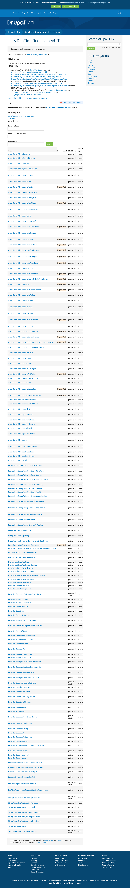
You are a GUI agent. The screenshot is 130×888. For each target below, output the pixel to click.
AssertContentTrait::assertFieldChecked (22, 203)
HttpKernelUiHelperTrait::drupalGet (21, 571)
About (104, 855)
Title (32, 151)
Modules (81, 860)
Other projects (36, 13)
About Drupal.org (108, 863)
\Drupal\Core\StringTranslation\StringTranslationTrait (34, 92)
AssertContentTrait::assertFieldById (21, 187)
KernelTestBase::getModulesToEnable (22, 683)
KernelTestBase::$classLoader (19, 586)
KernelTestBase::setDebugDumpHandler (22, 717)
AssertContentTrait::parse (17, 440)
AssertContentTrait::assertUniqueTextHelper (24, 395)
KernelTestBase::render (16, 711)
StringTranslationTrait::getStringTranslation (24, 817)
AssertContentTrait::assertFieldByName (22, 192)
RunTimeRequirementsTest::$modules (22, 784)
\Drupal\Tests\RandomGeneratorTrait (25, 77)
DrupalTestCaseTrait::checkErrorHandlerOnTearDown (28, 541)
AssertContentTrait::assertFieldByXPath (22, 198)
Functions (91, 67)
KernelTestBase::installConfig (19, 691)
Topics (89, 63)
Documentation (61, 855)
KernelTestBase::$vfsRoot (17, 631)
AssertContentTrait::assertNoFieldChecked (24, 263)
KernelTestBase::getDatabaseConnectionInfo (24, 667)
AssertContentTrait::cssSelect (19, 409)
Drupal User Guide (61, 860)
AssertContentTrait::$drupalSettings (21, 158)
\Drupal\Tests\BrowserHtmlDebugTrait (25, 86)
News (10, 855)
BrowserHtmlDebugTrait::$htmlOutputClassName (26, 471)
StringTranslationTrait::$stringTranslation (23, 803)
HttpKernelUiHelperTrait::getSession (21, 579)
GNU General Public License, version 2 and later (90, 881)
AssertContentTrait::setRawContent (21, 456)
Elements (90, 83)
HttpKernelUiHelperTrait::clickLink (20, 568)
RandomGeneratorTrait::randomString (22, 777)
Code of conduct (37, 872)
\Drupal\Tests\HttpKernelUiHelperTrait (54, 86)
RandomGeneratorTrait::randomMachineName (25, 768)
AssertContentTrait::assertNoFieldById (22, 245)
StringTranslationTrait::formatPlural (21, 807)
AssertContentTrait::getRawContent (21, 424)
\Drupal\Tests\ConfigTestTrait (51, 77)
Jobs (9, 867)
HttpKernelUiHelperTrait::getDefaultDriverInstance (26, 575)
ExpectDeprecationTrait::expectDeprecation (24, 545)
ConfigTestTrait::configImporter (20, 530)
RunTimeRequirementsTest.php (42, 32)
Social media (12, 860)
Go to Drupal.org (9, 13)
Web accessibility (108, 858)
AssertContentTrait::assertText (19, 363)
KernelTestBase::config (16, 649)
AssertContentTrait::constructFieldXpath (23, 404)
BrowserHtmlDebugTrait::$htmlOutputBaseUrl (25, 465)
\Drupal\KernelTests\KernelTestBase (27, 95)
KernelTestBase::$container (18, 599)
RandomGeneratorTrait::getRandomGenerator (25, 762)
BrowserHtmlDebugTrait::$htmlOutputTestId (24, 492)
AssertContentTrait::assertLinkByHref (22, 221)
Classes (90, 65)
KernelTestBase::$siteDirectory (19, 615)
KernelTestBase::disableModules (20, 654)
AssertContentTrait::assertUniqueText (22, 389)
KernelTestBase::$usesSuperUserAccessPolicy (25, 626)
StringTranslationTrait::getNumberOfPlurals (24, 812)
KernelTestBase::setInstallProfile (20, 723)
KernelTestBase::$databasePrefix (20, 602)
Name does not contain (17, 134)
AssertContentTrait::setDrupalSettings (22, 452)
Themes (81, 863)
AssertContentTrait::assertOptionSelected (23, 337)
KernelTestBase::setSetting (18, 729)
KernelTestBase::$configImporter (20, 589)
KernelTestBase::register (17, 707)
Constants (91, 69)
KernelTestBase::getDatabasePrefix (21, 672)
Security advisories (14, 865)
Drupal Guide (59, 858)
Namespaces (92, 76)
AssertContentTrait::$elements (19, 163)
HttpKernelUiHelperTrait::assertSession (22, 565)
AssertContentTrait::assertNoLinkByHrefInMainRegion (28, 279)
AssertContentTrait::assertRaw (19, 358)
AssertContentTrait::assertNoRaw (20, 300)
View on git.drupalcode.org (72, 102)
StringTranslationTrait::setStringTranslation (24, 821)
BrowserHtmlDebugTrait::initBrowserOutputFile (25, 525)
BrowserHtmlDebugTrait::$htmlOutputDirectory (25, 484)
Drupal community (41, 842)
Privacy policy (107, 867)
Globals (90, 72)
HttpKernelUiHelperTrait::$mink (19, 562)
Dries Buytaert (75, 883)
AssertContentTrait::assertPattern (20, 353)
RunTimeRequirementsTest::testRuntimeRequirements (28, 790)
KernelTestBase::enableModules (19, 657)
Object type (12, 141)
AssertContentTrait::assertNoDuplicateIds (23, 227)
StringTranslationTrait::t (17, 826)
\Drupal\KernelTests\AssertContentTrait (52, 74)
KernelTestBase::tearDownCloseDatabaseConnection (27, 745)
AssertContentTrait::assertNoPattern (21, 295)
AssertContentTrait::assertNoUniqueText (23, 320)
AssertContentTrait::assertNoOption (21, 284)
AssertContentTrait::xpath (17, 460)
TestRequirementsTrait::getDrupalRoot (22, 831)
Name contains (13, 126)
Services (90, 81)
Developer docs (60, 863)
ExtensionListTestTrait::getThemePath (22, 558)
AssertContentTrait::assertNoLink (20, 268)
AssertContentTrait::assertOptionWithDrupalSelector (27, 347)
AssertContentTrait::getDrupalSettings (22, 420)
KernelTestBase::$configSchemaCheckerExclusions (26, 594)
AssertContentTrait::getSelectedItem (21, 428)
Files (89, 74)
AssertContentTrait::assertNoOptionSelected (24, 290)
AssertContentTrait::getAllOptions (20, 414)
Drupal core (82, 858)
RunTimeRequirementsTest (56, 90)
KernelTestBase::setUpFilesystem (20, 737)
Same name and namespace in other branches (28, 49)
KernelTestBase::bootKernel (18, 644)
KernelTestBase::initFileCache (19, 687)
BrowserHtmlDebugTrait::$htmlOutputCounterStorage (28, 479)
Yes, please (56, 6)
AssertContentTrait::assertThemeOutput (23, 378)
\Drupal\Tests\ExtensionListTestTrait (24, 79)
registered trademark (58, 883)
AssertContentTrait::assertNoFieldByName (23, 250)
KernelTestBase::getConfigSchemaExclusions (24, 662)
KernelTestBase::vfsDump (17, 751)
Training (34, 860)
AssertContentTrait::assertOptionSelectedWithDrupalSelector (30, 342)
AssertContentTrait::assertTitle (19, 382)
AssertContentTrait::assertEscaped (21, 175)
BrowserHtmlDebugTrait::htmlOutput (21, 520)
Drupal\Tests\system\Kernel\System (21, 116)
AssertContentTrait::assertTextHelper (22, 369)
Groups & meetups (38, 867)
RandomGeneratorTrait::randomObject (22, 772)
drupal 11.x (14, 32)
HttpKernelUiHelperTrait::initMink (20, 583)
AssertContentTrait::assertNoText (20, 307)
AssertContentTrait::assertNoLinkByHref (23, 274)
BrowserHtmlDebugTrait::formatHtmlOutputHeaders (27, 496)
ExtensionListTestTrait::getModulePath (22, 552)
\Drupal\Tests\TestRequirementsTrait (53, 79)
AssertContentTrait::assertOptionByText (23, 331)
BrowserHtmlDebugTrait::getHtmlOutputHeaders (26, 501)
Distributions (83, 865)
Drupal (112, 881)
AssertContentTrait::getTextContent (21, 434)
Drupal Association (109, 860)
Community (35, 855)
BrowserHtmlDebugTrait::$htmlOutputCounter (25, 475)
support (61, 840)
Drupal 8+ (25, 13)
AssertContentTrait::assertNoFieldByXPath (24, 256)
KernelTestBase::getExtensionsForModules (24, 678)
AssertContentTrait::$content (19, 154)
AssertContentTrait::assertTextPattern (22, 374)
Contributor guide (37, 865)
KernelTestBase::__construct (18, 755)
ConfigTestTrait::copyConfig (18, 536)
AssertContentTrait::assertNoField (20, 239)
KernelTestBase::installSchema (19, 702)
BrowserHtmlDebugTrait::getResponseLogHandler (26, 508)
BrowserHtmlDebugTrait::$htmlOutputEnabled (25, 489)
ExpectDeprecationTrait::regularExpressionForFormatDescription (32, 548)
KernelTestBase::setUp (16, 733)
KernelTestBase (36, 70)
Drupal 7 (16, 13)
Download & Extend (86, 855)
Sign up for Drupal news (16, 863)
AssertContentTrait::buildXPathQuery (22, 400)
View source (12, 118)
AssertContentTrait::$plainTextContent (22, 169)
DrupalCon (35, 870)
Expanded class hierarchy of (28, 98)
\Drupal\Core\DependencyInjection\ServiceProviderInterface (33, 72)
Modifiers (72, 151)
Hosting (34, 863)
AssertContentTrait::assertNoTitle (20, 313)
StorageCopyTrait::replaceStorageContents (24, 798)
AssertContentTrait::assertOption (20, 326)
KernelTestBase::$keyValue (18, 607)
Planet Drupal (12, 858)
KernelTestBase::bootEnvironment (20, 639)
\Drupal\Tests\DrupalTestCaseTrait (24, 74)
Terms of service (108, 865)
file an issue (48, 840)
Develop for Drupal (51, 13)
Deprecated (91, 78)
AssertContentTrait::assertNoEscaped (22, 233)
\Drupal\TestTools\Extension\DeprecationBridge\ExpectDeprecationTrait (37, 83)
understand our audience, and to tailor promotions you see (87, 3)
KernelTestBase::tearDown (18, 741)
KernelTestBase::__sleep (17, 758)
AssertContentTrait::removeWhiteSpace (22, 446)
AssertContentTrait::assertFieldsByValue (23, 209)
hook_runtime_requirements (37, 54)
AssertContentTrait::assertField (19, 182)
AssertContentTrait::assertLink (19, 216)
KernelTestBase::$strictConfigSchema (22, 620)
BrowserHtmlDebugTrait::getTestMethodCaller (25, 514)
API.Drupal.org (60, 865)
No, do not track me (70, 6)
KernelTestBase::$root (16, 611)
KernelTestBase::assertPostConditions (22, 635)
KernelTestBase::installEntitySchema (21, 697)
